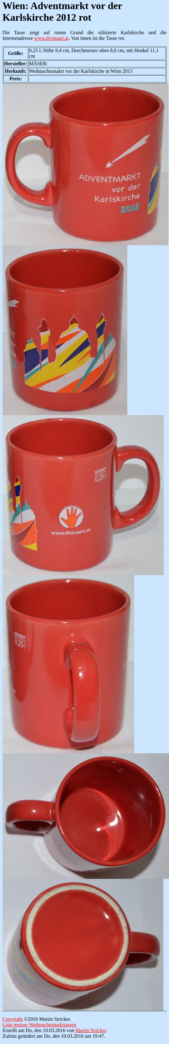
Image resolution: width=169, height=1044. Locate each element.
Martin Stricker (90, 1030)
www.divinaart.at (51, 38)
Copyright (13, 1019)
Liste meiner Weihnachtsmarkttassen (39, 1024)
